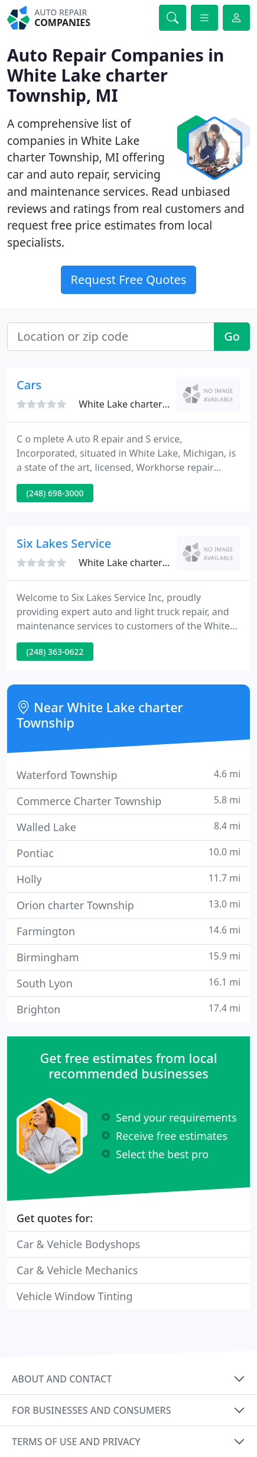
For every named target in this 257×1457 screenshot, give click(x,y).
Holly (128, 878)
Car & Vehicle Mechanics (77, 1270)
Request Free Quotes (129, 279)
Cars (29, 385)
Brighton (128, 1009)
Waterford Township (128, 774)
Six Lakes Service (64, 543)
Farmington (128, 930)
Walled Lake (128, 826)
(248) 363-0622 (55, 651)
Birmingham (128, 956)
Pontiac (128, 852)
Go (232, 336)
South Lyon (128, 982)
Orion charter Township (128, 904)
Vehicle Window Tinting (75, 1296)
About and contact (62, 1378)
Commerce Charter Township (128, 800)
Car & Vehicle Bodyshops (78, 1244)
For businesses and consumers (91, 1410)
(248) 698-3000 (55, 493)
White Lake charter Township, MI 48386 (166, 404)
